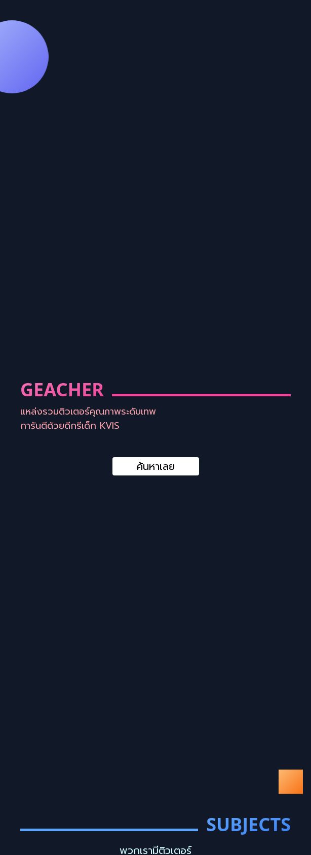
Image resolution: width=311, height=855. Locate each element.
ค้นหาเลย (156, 466)
